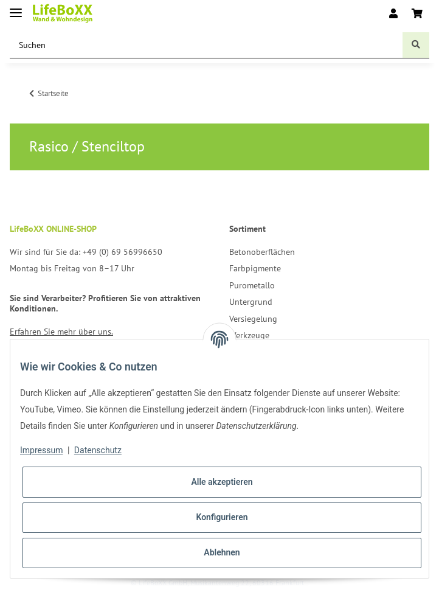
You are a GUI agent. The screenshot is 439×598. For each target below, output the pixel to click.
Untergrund (250, 301)
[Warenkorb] (417, 13)
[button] (393, 13)
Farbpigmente (255, 268)
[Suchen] (206, 45)
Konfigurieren (221, 517)
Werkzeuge (249, 335)
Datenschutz (98, 450)
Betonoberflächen (262, 251)
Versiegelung (253, 318)
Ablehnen (222, 552)
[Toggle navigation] (16, 7)
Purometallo (252, 285)
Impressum (41, 450)
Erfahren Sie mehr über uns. (61, 331)
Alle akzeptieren (221, 482)
